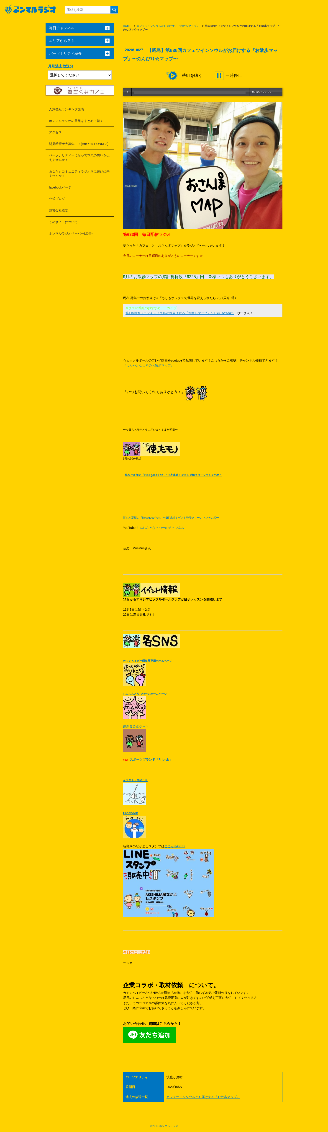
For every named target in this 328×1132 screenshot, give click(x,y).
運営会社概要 (58, 210)
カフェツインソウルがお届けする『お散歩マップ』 (167, 26)
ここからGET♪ (174, 846)
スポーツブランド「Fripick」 (151, 759)
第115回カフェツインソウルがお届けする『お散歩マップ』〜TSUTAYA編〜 (180, 313)
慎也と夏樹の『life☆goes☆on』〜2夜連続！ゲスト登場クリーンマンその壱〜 (173, 475)
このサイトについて (63, 222)
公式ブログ (57, 199)
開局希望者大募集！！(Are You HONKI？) (78, 144)
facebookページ (60, 187)
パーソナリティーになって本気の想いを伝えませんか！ (79, 157)
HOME (127, 26)
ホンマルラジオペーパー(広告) (70, 233)
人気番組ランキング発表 (66, 109)
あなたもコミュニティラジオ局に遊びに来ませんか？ (79, 174)
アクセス (55, 132)
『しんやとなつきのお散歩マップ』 (148, 365)
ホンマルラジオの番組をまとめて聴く (76, 121)
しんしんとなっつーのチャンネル (160, 528)
